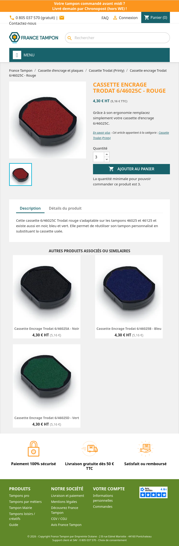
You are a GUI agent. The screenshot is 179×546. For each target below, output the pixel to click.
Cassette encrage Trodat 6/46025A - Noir (46, 328)
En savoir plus (101, 133)
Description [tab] (30, 208)
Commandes (102, 506)
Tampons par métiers (25, 501)
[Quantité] (98, 157)
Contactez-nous (22, 23)
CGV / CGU (59, 518)
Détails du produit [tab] (65, 208)
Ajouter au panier (131, 169)
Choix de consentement (112, 540)
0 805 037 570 (87, 540)
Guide (13, 524)
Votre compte (109, 488)
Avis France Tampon (66, 524)
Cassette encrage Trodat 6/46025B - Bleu (128, 328)
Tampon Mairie (20, 507)
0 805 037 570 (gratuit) (35, 17)
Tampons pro (19, 495)
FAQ (105, 17)
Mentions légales (64, 501)
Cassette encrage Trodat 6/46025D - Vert (46, 418)
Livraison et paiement (67, 495)
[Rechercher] (117, 37)
